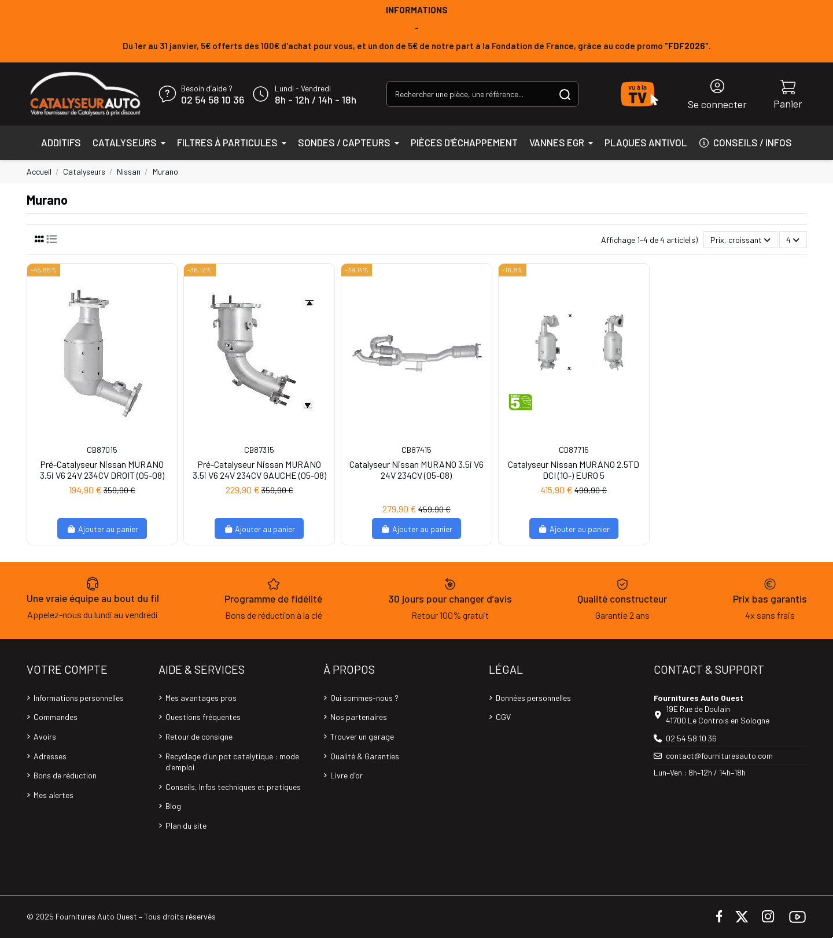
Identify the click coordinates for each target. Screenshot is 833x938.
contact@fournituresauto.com (719, 755)
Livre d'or (346, 775)
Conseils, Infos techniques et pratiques (233, 787)
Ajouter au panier (102, 529)
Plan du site (186, 825)
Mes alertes (53, 795)
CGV (503, 717)
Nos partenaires (358, 717)
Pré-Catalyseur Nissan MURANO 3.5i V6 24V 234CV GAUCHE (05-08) (259, 470)
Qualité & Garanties (364, 756)
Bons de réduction (65, 775)
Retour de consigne (199, 736)
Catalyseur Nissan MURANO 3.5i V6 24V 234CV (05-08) (416, 470)
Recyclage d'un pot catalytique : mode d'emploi (232, 762)
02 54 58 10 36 (212, 100)
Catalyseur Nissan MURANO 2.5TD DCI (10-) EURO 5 (573, 470)
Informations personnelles (79, 698)
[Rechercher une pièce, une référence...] (564, 94)
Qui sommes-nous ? (364, 698)
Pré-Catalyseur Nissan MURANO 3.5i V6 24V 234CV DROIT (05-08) (102, 470)
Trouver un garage (362, 736)
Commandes (56, 717)
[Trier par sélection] (740, 239)
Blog (173, 806)
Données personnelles (533, 698)
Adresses (50, 756)
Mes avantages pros (201, 698)
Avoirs (45, 736)
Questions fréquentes (203, 717)
